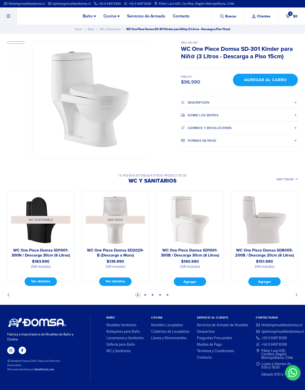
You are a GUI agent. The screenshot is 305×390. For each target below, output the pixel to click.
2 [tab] (145, 294)
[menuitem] (89, 16)
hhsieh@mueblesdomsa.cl (24, 3)
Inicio (78, 29)
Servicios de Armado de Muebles (222, 325)
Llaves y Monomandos (168, 338)
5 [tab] (167, 294)
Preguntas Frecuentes (214, 338)
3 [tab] (152, 294)
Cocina (111, 16)
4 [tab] (160, 294)
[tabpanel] (40, 238)
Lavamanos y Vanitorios (125, 338)
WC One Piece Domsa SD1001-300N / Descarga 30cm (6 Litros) (40, 253)
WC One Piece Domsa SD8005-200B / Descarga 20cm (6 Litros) (264, 253)
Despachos (206, 331)
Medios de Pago (209, 344)
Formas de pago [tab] (198, 140)
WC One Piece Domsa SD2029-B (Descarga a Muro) (115, 253)
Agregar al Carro (265, 80)
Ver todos (287, 179)
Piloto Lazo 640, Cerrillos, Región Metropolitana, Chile (194, 3)
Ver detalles (40, 281)
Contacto (181, 16)
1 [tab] (137, 294)
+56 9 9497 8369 (107, 3)
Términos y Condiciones (215, 351)
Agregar (189, 281)
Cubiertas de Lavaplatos (170, 331)
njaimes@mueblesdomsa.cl (69, 3)
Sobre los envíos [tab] (199, 115)
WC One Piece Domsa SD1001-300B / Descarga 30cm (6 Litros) (190, 253)
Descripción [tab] (195, 102)
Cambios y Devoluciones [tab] (206, 128)
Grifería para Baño (120, 344)
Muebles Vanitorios (121, 325)
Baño (89, 16)
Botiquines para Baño (123, 331)
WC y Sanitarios (110, 29)
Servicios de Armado (146, 16)
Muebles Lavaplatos (167, 325)
